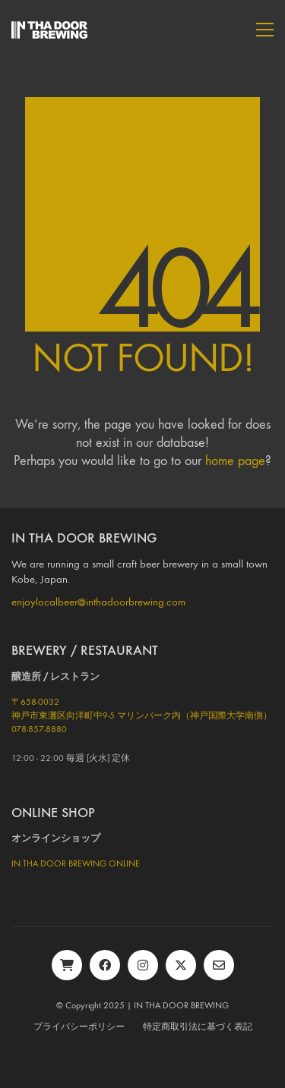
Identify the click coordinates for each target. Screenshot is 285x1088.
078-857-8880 (39, 729)
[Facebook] (105, 965)
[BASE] (67, 965)
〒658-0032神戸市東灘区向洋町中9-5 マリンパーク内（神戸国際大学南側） (141, 709)
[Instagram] (143, 965)
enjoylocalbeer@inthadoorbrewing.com (98, 601)
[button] (265, 29)
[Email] (219, 965)
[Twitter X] (181, 965)
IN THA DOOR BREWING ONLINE (75, 863)
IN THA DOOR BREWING (181, 1005)
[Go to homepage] (49, 30)
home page (235, 461)
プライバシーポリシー (79, 1026)
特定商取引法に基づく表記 (197, 1026)
